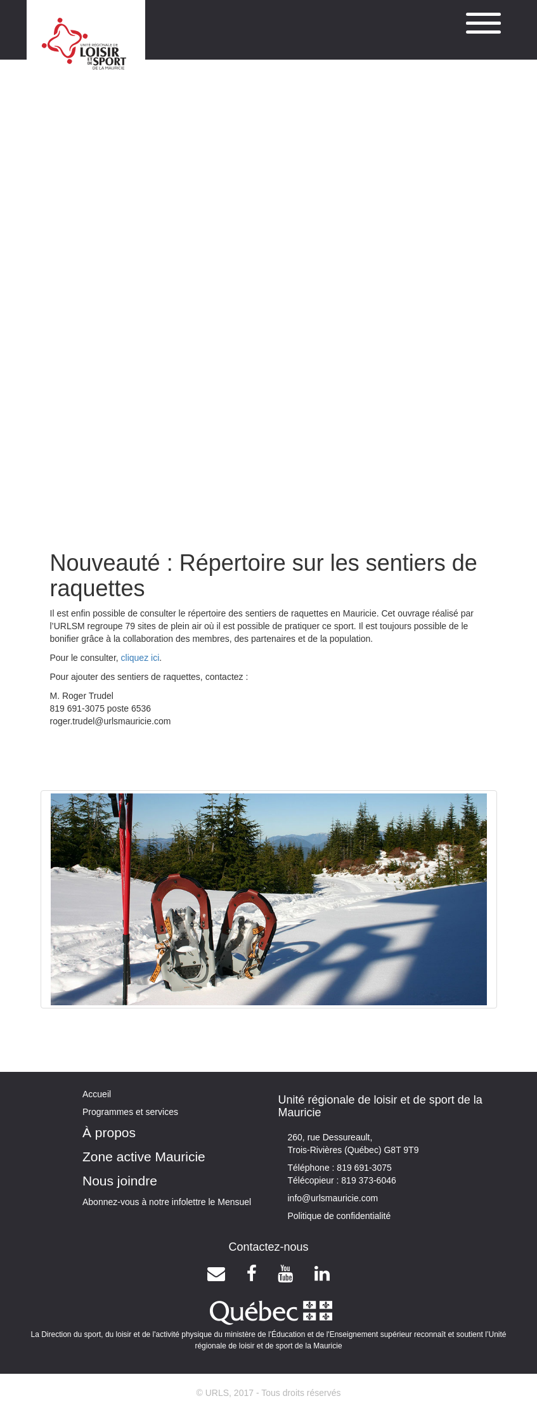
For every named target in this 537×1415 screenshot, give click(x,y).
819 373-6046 (367, 1180)
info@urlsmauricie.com (333, 1198)
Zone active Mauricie (143, 1156)
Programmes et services (130, 1112)
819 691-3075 (362, 1168)
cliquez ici (140, 658)
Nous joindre (119, 1180)
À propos (109, 1132)
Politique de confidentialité (339, 1216)
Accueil (96, 1094)
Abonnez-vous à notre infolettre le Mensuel (166, 1202)
